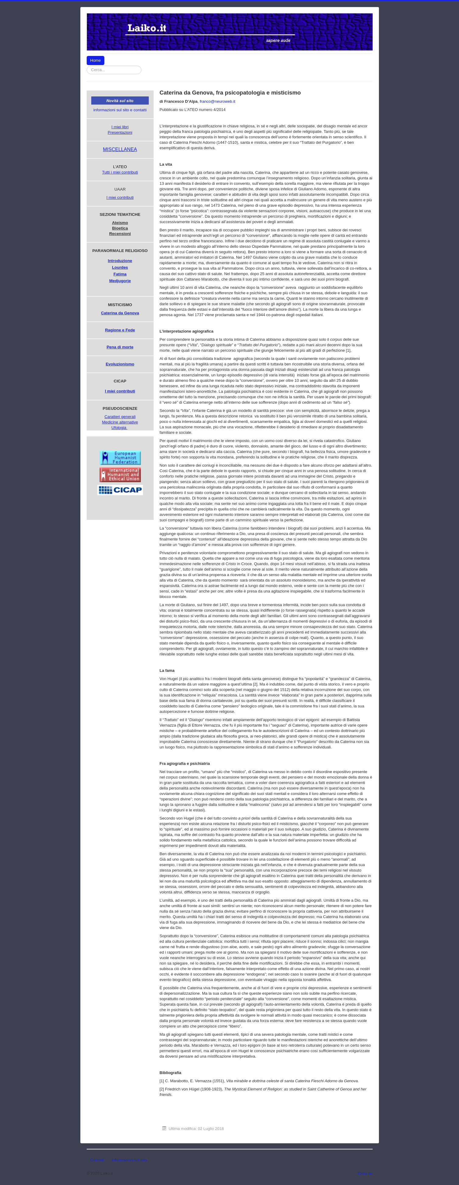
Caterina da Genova (120, 313)
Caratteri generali (119, 416)
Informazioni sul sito (129, 1160)
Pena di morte (119, 347)
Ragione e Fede (120, 330)
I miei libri (119, 127)
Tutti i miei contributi (120, 172)
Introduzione (120, 260)
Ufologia (118, 427)
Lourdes (120, 267)
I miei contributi (120, 197)
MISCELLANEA (120, 149)
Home (95, 60)
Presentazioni (120, 132)
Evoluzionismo (120, 364)
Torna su (365, 1173)
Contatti (97, 1160)
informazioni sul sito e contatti (120, 110)
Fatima (120, 274)
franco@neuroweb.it (217, 101)
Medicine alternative (120, 422)
